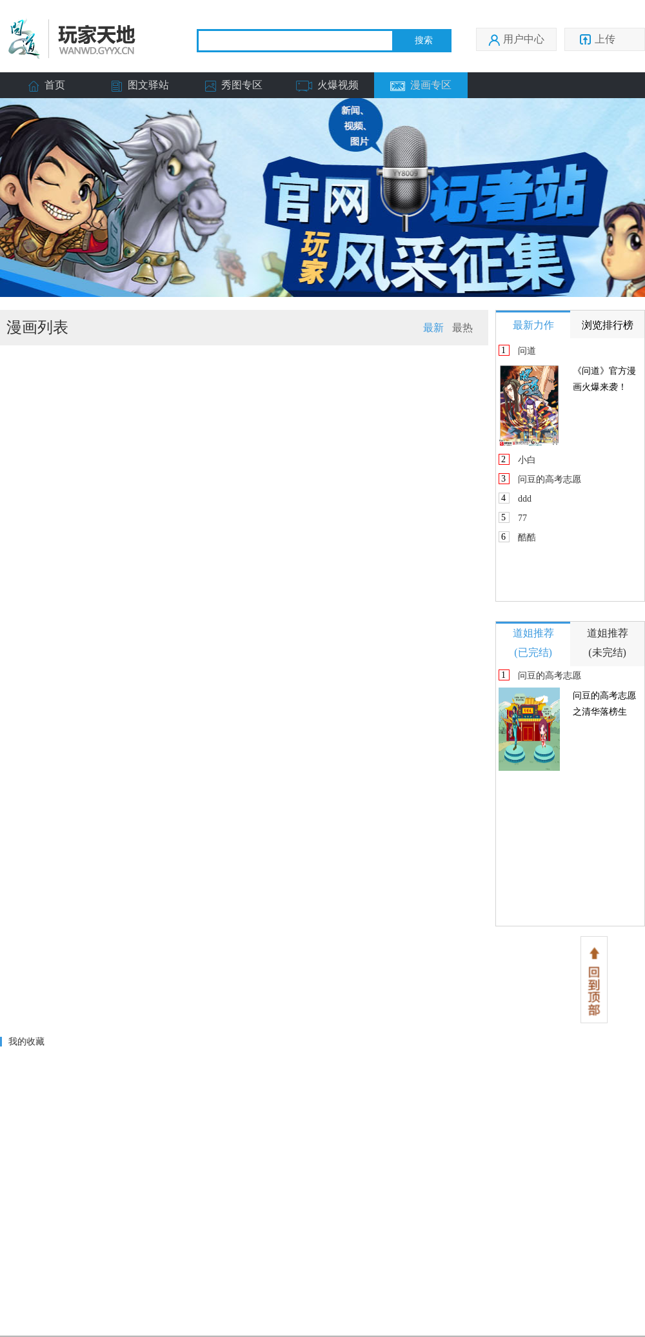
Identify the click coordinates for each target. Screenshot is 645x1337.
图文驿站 (140, 85)
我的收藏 (26, 1041)
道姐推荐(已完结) (533, 643)
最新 (433, 327)
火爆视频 (327, 85)
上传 (603, 40)
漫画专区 (421, 85)
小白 (527, 460)
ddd (524, 499)
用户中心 (516, 40)
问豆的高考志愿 (549, 479)
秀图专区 (234, 85)
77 (522, 518)
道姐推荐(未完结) (607, 643)
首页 (46, 85)
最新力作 (533, 325)
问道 (527, 351)
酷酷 (527, 537)
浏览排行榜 (607, 325)
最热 (462, 327)
